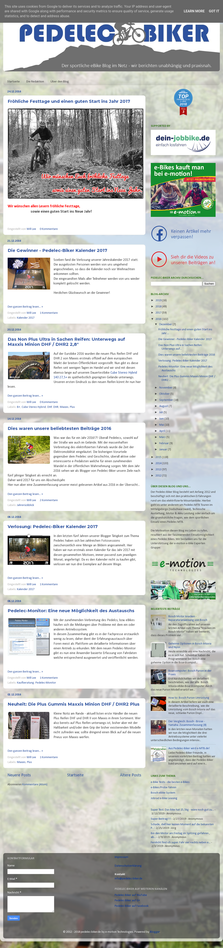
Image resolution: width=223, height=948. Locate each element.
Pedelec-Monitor (45, 682)
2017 (158, 312)
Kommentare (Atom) (34, 784)
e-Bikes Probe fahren (163, 787)
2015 (158, 457)
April (162, 431)
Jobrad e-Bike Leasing (164, 798)
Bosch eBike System (163, 792)
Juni (161, 418)
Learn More (194, 11)
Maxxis (64, 407)
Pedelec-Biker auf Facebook (131, 906)
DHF (49, 407)
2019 (158, 300)
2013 (158, 469)
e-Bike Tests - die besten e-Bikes (170, 782)
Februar (164, 443)
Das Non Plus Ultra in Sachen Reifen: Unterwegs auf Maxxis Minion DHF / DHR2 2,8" (66, 342)
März (162, 437)
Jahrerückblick (25, 505)
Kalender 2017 (25, 317)
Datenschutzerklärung (128, 865)
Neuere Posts (19, 775)
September (166, 400)
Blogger (155, 932)
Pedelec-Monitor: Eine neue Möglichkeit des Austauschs (71, 610)
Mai (162, 425)
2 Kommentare (49, 500)
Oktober (164, 394)
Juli (161, 412)
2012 (158, 475)
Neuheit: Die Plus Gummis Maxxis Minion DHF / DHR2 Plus (74, 704)
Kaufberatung (25, 682)
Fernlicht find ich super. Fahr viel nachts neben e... (180, 842)
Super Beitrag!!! (161, 819)
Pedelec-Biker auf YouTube (131, 895)
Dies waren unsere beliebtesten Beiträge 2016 (59, 428)
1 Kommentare (49, 313)
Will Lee (32, 229)
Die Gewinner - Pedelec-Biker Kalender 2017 (57, 250)
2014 (158, 463)
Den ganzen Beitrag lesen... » (25, 306)
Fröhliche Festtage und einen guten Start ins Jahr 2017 (69, 101)
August (164, 406)
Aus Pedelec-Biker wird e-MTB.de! (189, 748)
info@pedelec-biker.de (128, 878)
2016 (158, 319)
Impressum (121, 857)
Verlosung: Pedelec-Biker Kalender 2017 (53, 526)
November (166, 387)
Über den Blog (60, 81)
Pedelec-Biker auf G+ (127, 900)
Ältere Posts (130, 775)
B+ (18, 407)
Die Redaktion (35, 81)
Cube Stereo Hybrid (34, 407)
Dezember (166, 324)
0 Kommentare (49, 229)
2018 (158, 306)
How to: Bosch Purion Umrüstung (188, 697)
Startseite (13, 81)
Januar (163, 449)
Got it (214, 11)
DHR (55, 407)
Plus (72, 407)
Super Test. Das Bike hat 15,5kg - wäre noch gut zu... (182, 809)
